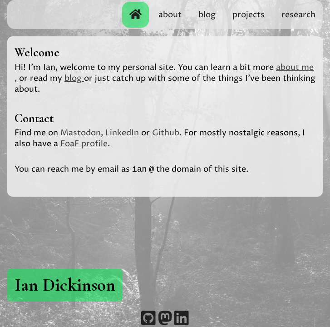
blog (207, 14)
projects (248, 14)
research (298, 14)
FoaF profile (84, 143)
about (170, 14)
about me (295, 67)
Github (165, 133)
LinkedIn (122, 133)
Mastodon (80, 133)
